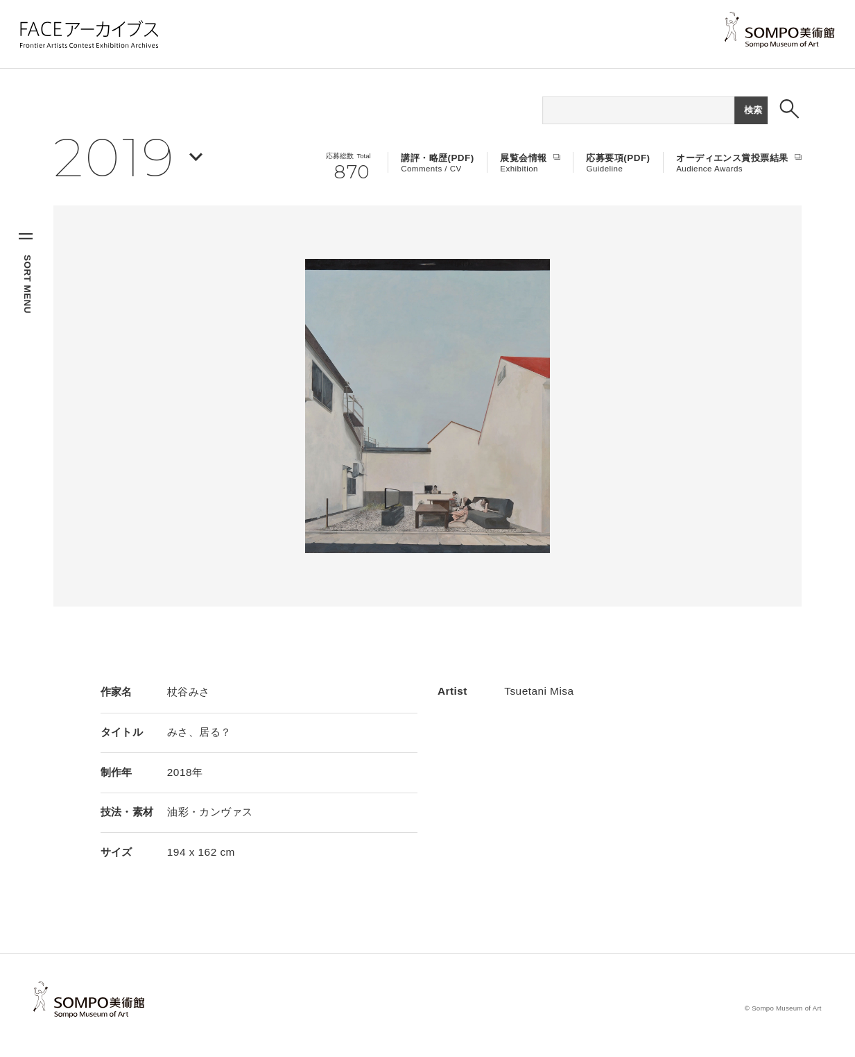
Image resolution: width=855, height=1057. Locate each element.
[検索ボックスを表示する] (789, 109)
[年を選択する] (127, 156)
